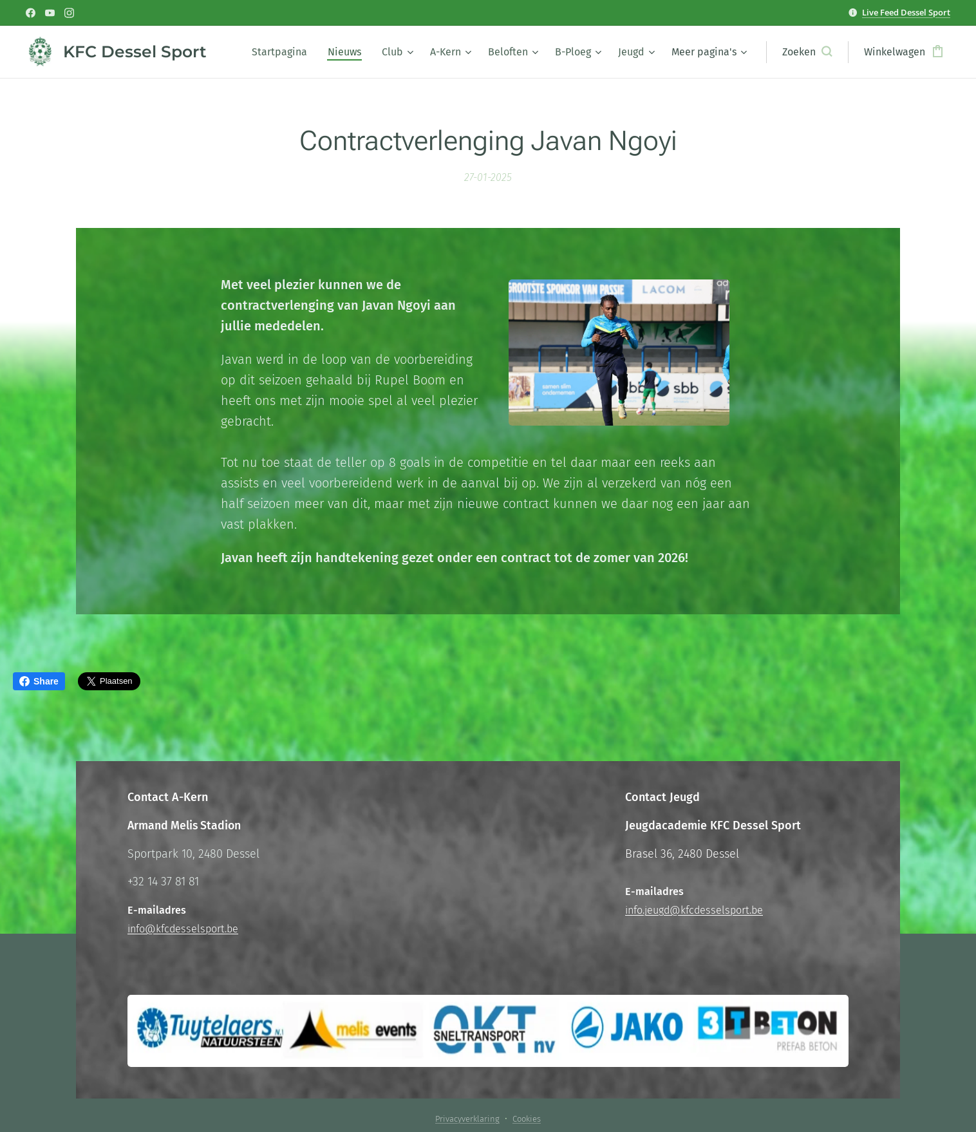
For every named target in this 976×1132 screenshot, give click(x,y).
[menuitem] (283, 52)
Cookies (526, 1119)
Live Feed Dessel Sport (906, 12)
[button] (807, 52)
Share (39, 681)
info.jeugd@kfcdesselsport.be (694, 910)
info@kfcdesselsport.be (182, 929)
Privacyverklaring (467, 1119)
